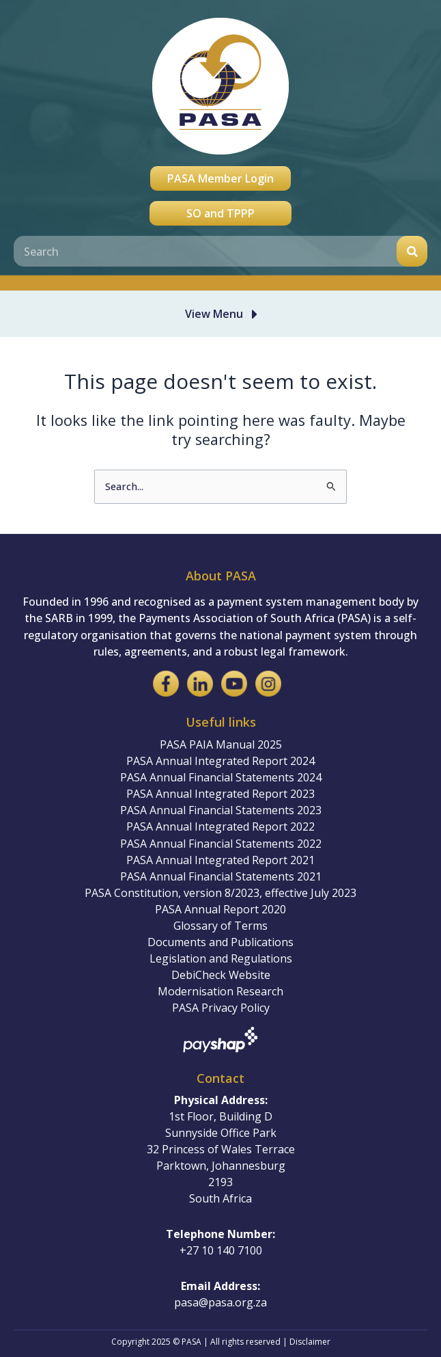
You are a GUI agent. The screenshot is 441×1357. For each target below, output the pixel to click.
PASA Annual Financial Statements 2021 (221, 876)
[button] (223, 314)
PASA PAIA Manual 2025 (221, 744)
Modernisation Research (220, 991)
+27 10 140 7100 (221, 1250)
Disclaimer (309, 1341)
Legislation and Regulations (221, 958)
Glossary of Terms (220, 925)
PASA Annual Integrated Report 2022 (220, 826)
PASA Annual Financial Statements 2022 (221, 843)
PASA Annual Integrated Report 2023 (220, 793)
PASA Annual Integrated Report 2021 (220, 860)
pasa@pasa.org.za (220, 1302)
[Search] (412, 251)
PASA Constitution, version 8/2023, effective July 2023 (220, 892)
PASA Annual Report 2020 (220, 909)
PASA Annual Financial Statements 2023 (221, 810)
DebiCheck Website (220, 974)
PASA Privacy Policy (221, 1007)
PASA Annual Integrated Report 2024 (220, 760)
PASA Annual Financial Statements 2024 (221, 777)
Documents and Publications (220, 942)
